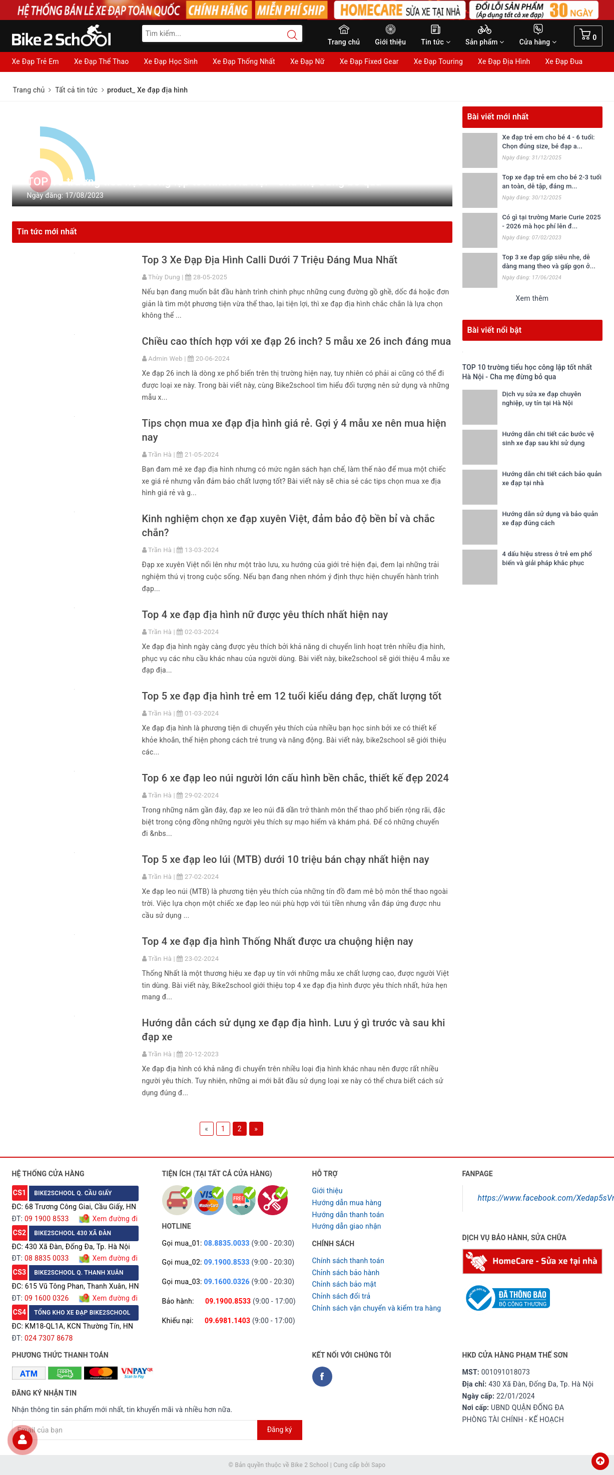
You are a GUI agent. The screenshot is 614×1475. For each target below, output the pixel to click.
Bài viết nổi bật (494, 330)
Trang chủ (344, 42)
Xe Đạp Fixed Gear (369, 61)
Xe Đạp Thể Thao (101, 61)
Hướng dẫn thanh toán (348, 1215)
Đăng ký (279, 1430)
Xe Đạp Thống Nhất (244, 61)
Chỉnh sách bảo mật (344, 1284)
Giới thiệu (390, 42)
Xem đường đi (114, 1219)
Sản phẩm (484, 42)
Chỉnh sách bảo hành (346, 1273)
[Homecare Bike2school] (532, 1261)
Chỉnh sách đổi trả (341, 1296)
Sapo (378, 1465)
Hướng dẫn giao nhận (346, 1226)
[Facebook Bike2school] (322, 1377)
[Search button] (287, 35)
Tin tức (435, 42)
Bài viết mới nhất (498, 116)
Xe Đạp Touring (438, 61)
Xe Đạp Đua (563, 61)
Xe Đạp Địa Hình (504, 61)
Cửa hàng (538, 42)
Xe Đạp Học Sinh (171, 61)
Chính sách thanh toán (348, 1261)
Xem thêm (532, 298)
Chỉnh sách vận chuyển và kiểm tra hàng (376, 1308)
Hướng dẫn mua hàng (347, 1203)
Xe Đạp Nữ (307, 61)
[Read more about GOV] (506, 1294)
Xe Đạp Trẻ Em (35, 61)
